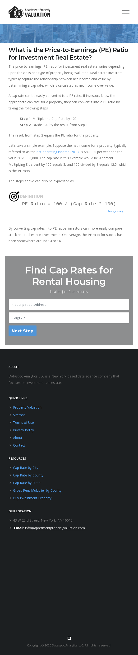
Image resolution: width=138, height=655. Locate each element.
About (17, 437)
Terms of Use (23, 422)
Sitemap (19, 415)
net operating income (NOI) (58, 152)
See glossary (115, 211)
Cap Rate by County (28, 475)
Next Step (22, 330)
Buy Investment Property (32, 498)
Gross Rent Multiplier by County (37, 490)
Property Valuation (27, 407)
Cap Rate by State (27, 483)
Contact (19, 445)
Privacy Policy (23, 430)
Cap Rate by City (25, 467)
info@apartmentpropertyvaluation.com (55, 528)
